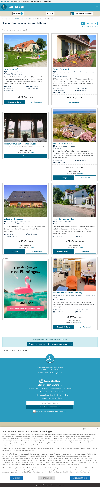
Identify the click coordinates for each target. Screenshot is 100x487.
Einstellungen (46, 478)
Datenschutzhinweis (49, 485)
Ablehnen (16, 478)
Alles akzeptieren (80, 478)
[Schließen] (97, 428)
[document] (50, 453)
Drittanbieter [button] (61, 485)
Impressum (38, 485)
